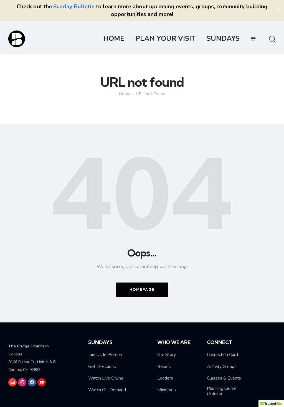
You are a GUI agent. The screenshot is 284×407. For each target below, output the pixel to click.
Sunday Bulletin (74, 6)
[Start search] (272, 39)
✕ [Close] (278, 10)
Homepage (142, 289)
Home (125, 94)
